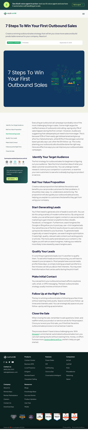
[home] (10, 14)
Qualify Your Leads (11, 138)
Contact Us (7, 403)
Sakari (68, 379)
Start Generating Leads (13, 134)
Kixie (68, 368)
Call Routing (49, 368)
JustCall (68, 364)
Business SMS (29, 364)
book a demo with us (53, 339)
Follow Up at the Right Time (14, 147)
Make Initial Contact (12, 142)
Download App (9, 407)
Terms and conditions (78, 427)
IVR (46, 364)
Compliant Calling (30, 379)
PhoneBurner (70, 371)
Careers (6, 399)
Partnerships (8, 392)
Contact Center (29, 360)
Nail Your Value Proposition (13, 129)
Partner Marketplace (11, 395)
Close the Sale (10, 151)
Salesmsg (69, 375)
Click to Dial (49, 371)
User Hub (27, 403)
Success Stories (30, 395)
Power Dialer (49, 360)
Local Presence (29, 368)
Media (26, 407)
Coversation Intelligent (53, 375)
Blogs (26, 388)
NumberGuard (29, 375)
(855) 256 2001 (9, 369)
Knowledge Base (30, 392)
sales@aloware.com (11, 372)
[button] (83, 13)
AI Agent (27, 371)
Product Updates (30, 399)
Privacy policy (67, 427)
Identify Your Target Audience (14, 125)
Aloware (35, 334)
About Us (7, 388)
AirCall (68, 360)
